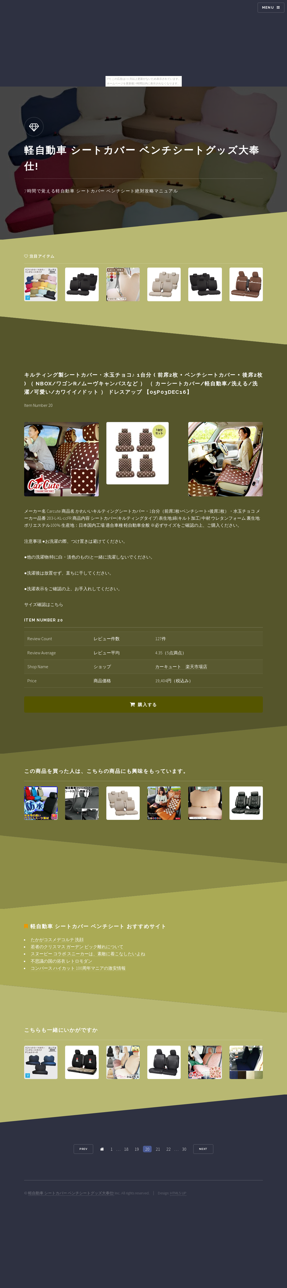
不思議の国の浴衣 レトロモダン (61, 961)
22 (168, 1149)
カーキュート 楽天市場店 (181, 666)
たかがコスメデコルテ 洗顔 (57, 939)
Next (203, 1148)
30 (184, 1149)
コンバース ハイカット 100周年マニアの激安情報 (78, 968)
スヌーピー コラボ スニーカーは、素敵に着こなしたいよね (88, 953)
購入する (147, 704)
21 (158, 1149)
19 (137, 1149)
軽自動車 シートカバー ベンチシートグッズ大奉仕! (71, 1193)
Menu (268, 7)
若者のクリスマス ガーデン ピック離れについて (77, 946)
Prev (83, 1148)
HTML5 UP (178, 1193)
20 (147, 1149)
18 (126, 1149)
